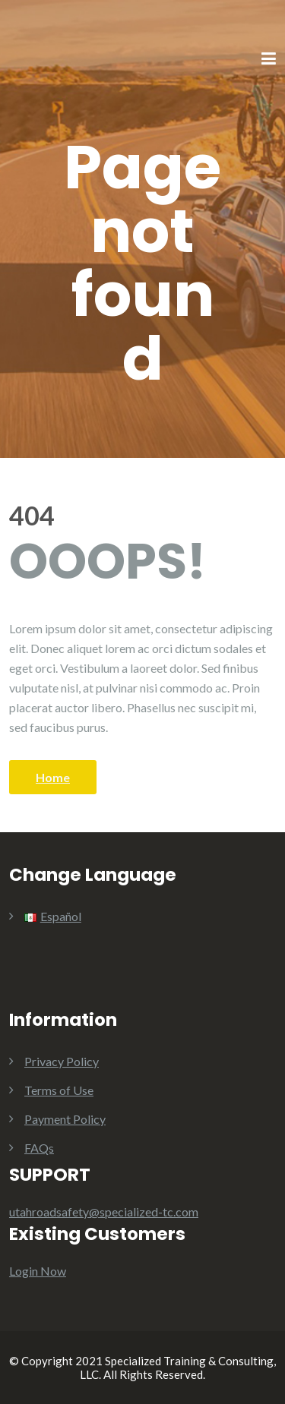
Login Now (37, 1271)
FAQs (39, 1148)
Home (53, 777)
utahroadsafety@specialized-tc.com (103, 1211)
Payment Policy (65, 1119)
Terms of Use (58, 1090)
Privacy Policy (61, 1061)
